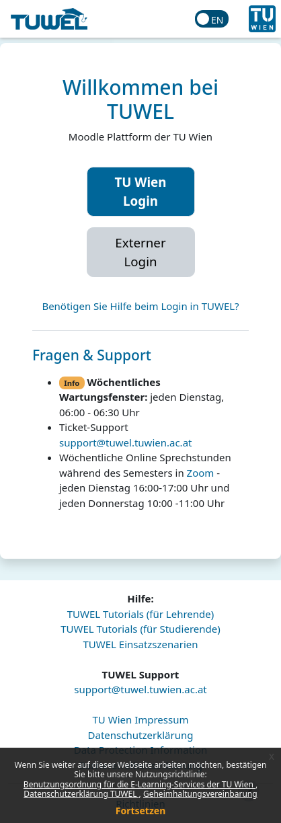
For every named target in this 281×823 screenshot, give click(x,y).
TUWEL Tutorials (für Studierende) (140, 628)
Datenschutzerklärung (141, 735)
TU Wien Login (141, 191)
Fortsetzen (141, 810)
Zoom (200, 472)
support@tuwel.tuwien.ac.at (125, 442)
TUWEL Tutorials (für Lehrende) (140, 614)
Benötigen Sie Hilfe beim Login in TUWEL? (140, 306)
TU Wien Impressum (140, 719)
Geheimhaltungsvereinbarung (200, 793)
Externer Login (140, 252)
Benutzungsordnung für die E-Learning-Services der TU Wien (139, 784)
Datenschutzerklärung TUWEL (81, 793)
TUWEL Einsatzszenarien (140, 644)
